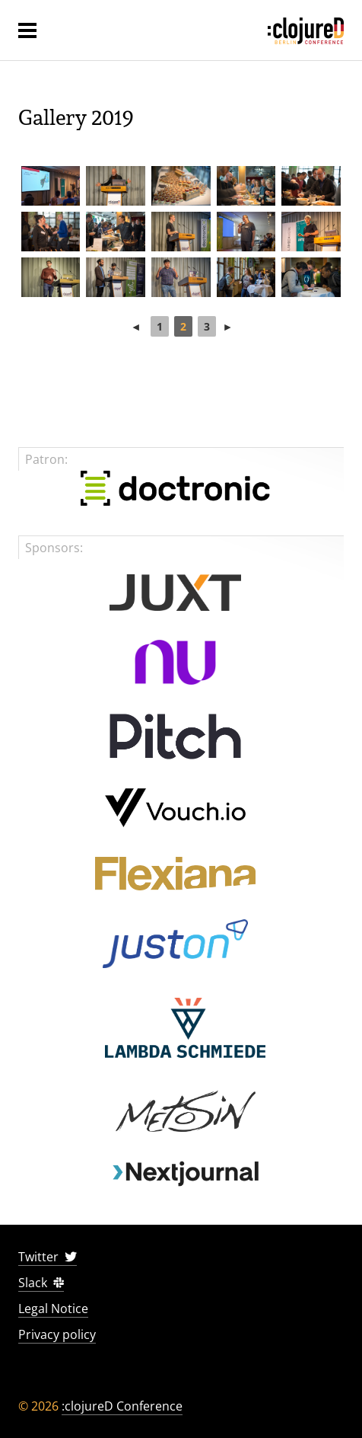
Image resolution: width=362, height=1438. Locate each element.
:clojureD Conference (122, 1406)
